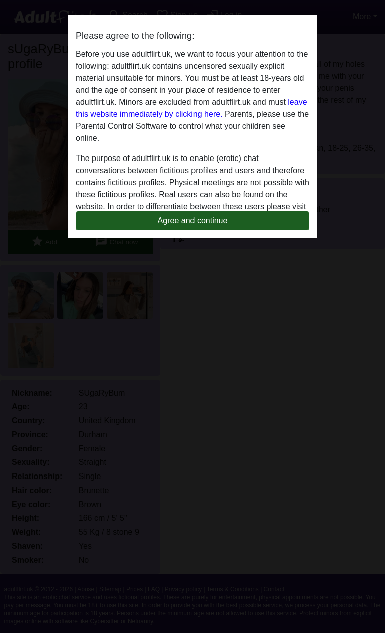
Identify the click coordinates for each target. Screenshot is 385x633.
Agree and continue (193, 220)
